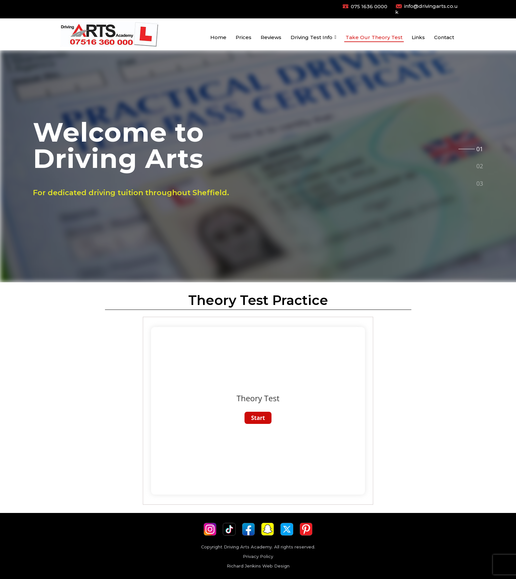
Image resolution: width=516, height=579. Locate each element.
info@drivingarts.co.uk (426, 9)
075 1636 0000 (369, 6)
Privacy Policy (258, 556)
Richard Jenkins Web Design (258, 565)
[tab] (479, 148)
